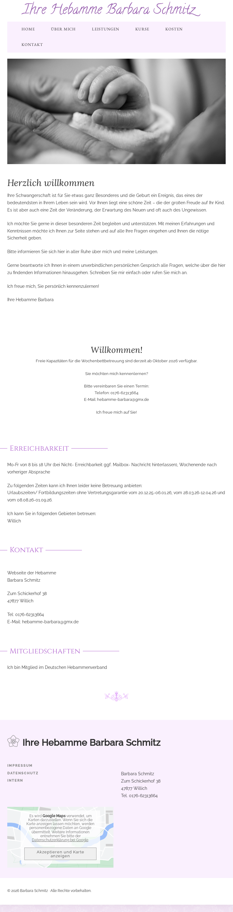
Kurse (142, 29)
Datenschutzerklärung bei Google (60, 840)
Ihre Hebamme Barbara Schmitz (109, 11)
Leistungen (105, 29)
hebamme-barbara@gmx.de (123, 399)
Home (28, 29)
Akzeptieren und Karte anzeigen (60, 854)
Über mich (63, 29)
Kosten (174, 29)
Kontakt (32, 44)
